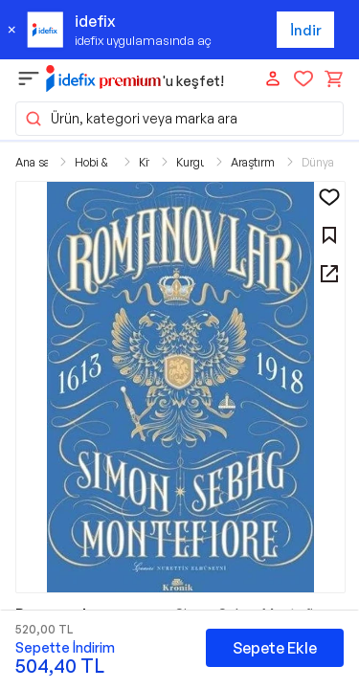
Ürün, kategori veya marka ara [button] (130, 118)
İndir (306, 30)
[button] (180, 387)
